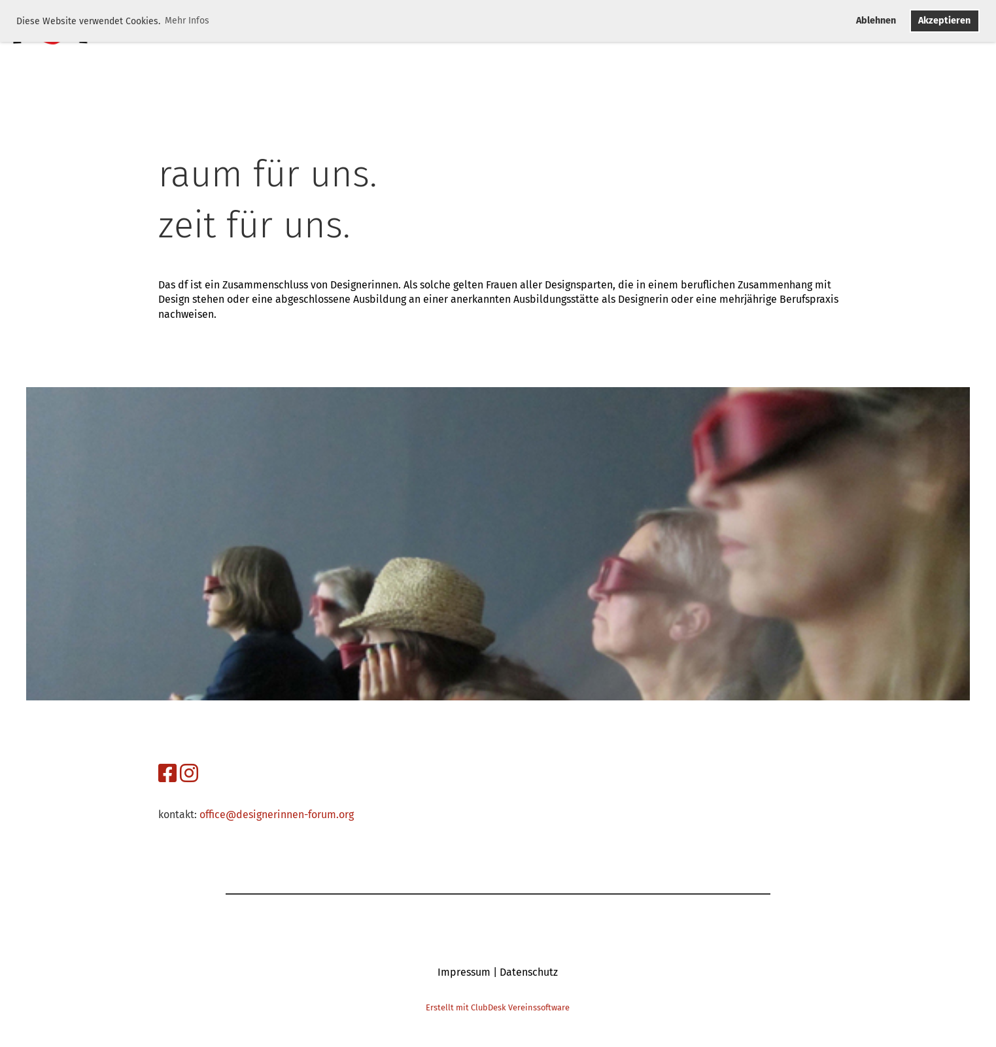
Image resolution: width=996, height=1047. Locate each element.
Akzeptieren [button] (944, 20)
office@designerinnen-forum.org (276, 814)
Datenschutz (529, 972)
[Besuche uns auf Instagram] (189, 773)
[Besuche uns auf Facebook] (167, 773)
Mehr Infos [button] (187, 20)
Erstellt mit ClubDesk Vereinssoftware (498, 1007)
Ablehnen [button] (876, 20)
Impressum (464, 972)
